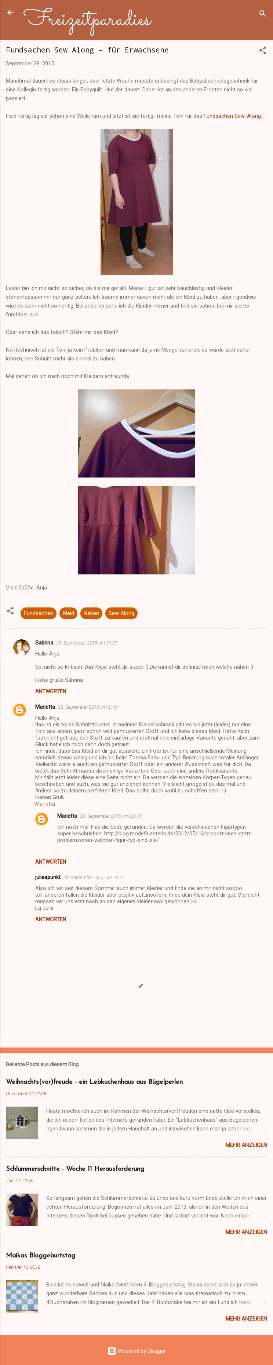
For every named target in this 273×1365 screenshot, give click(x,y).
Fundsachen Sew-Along (232, 116)
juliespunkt (48, 877)
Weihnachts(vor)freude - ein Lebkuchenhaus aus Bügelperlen (94, 1082)
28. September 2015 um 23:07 (94, 877)
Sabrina (44, 642)
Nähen (91, 613)
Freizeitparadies (87, 20)
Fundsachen (38, 613)
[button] (262, 51)
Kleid (68, 613)
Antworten (50, 691)
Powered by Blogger (137, 1351)
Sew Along (121, 613)
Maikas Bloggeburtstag (40, 1255)
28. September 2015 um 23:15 (110, 816)
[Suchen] (262, 15)
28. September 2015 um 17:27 (86, 643)
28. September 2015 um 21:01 (88, 707)
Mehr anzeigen (246, 1145)
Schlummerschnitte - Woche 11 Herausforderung (75, 1169)
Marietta (45, 707)
